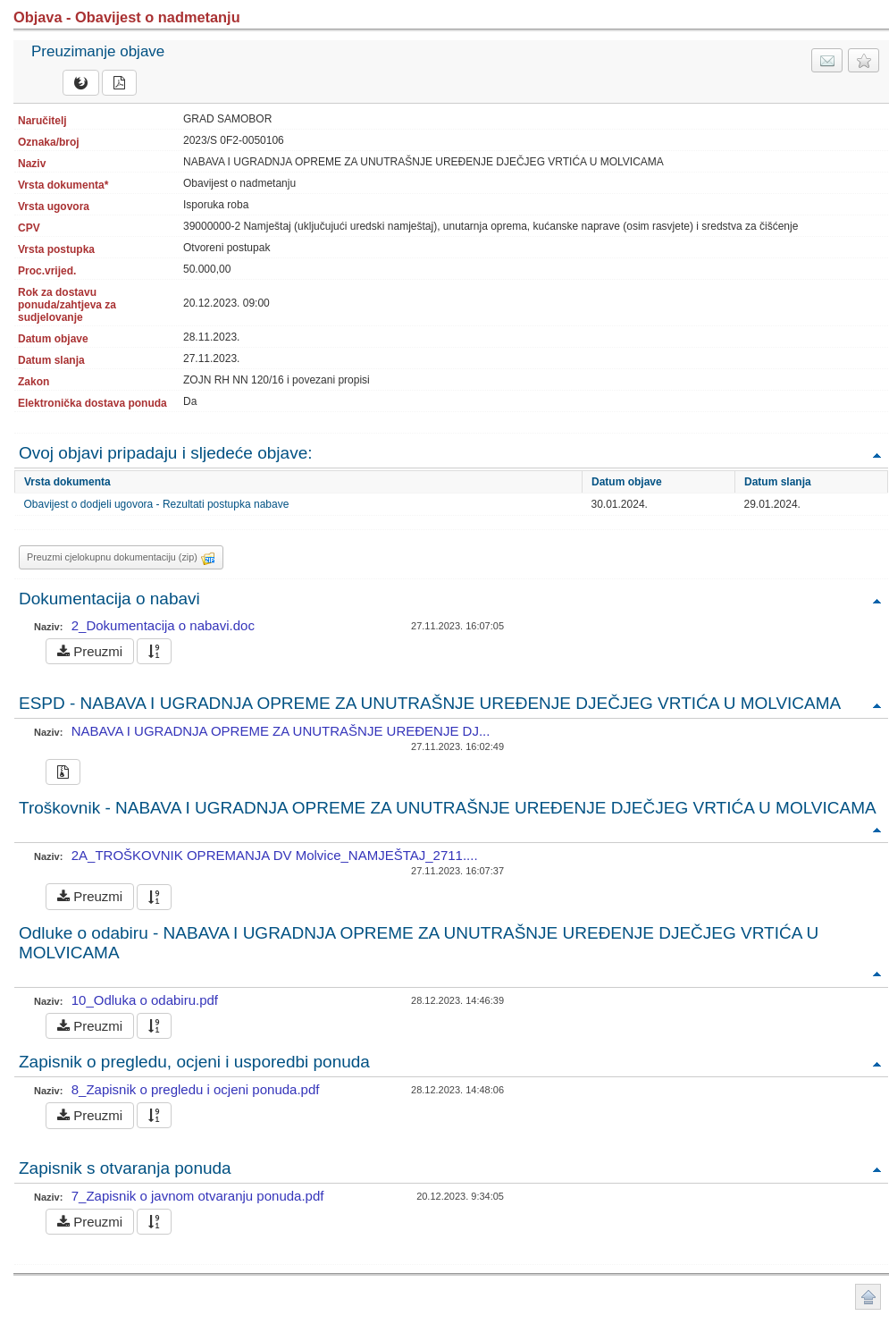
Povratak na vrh (876, 454)
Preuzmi (89, 651)
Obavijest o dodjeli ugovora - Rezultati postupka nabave (156, 504)
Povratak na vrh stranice (868, 1297)
